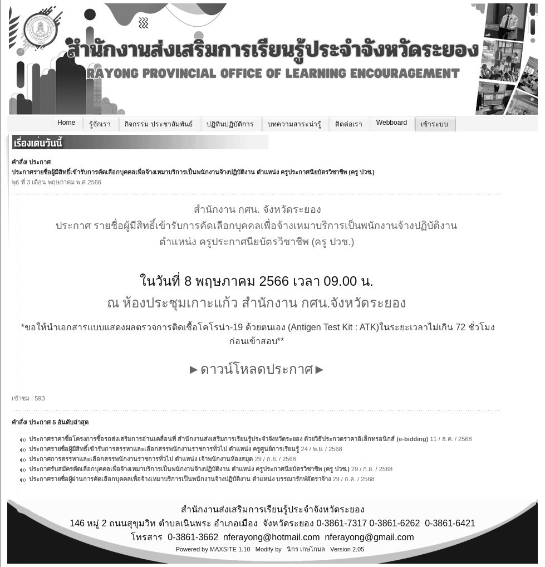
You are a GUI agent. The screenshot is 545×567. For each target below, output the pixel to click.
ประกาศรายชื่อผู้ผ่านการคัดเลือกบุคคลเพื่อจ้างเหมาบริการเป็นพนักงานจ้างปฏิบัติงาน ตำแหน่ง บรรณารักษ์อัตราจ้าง (180, 479)
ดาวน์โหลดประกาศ (256, 369)
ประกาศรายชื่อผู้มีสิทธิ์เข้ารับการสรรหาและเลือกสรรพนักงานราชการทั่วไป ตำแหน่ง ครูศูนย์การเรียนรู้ (164, 449)
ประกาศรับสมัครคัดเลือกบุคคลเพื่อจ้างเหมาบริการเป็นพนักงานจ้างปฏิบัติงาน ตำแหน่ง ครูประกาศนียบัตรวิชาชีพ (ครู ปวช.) (189, 469)
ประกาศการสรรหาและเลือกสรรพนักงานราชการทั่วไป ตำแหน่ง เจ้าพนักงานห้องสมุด (141, 459)
